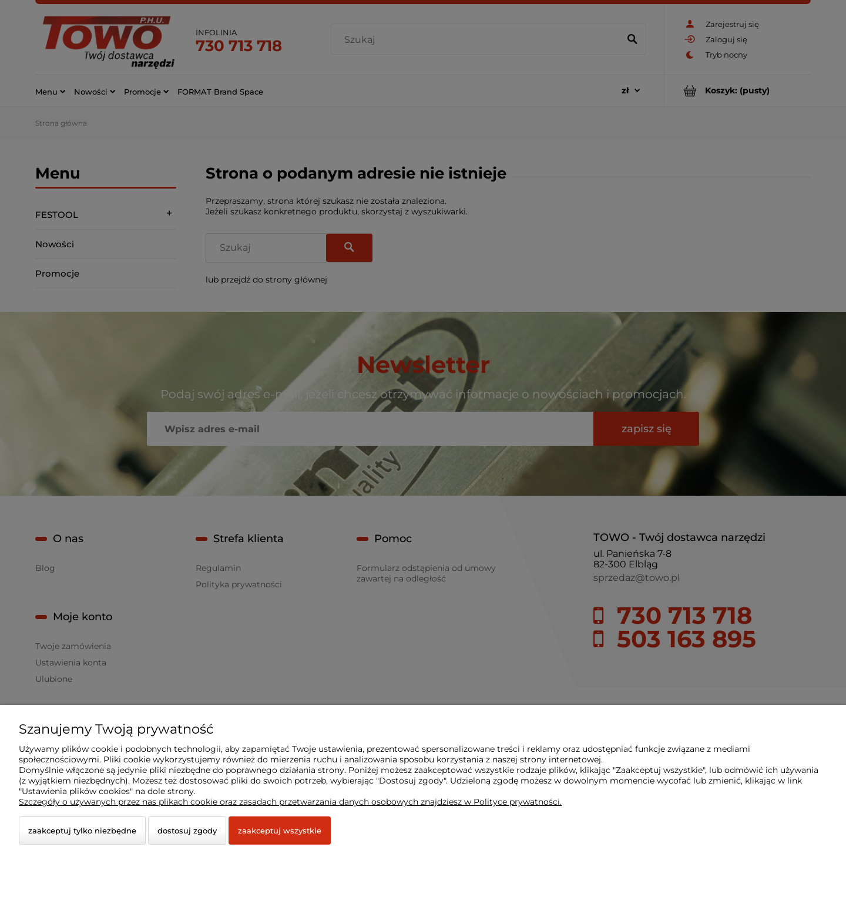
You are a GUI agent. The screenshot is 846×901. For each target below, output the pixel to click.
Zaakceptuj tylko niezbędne (82, 830)
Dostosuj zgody (187, 830)
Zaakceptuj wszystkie (279, 830)
